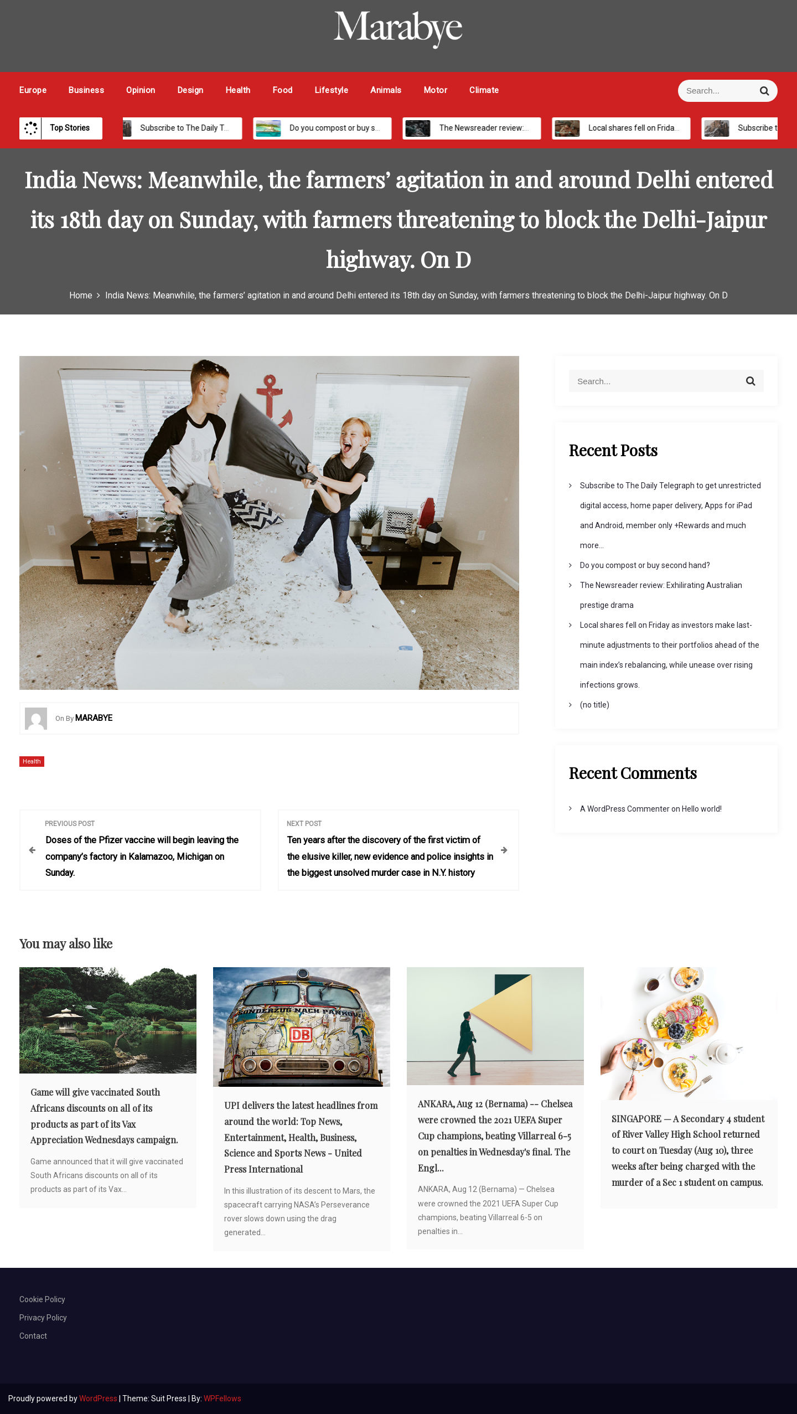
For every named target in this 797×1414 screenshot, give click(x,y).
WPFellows (222, 1398)
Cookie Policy (42, 1299)
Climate (484, 90)
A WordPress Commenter (625, 808)
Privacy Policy (43, 1317)
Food (283, 90)
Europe (32, 90)
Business (86, 90)
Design (191, 90)
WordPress (99, 1398)
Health (238, 90)
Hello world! (702, 808)
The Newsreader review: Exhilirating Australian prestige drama (535, 127)
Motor (436, 90)
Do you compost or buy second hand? (342, 127)
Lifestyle (332, 90)
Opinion (141, 90)
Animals (386, 90)
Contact (33, 1336)
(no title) (594, 704)
